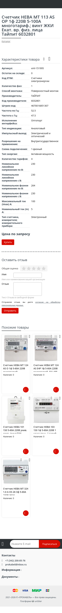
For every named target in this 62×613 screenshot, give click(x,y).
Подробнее (26, 389)
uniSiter (38, 601)
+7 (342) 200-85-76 (15, 560)
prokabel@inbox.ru (16, 564)
